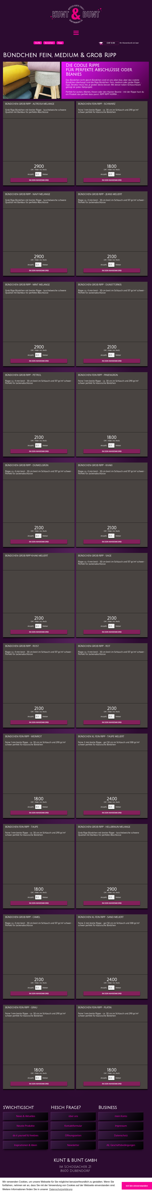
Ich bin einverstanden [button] (137, 1186)
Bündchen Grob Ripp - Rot (94, 646)
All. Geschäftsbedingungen (121, 1145)
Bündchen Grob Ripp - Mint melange (27, 284)
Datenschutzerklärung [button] (60, 1189)
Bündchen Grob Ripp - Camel (22, 917)
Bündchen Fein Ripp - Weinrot (23, 736)
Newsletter (73, 1145)
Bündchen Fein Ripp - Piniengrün (98, 374)
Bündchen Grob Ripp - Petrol (23, 374)
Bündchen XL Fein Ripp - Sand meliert (101, 917)
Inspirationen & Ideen (25, 1145)
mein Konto (121, 1116)
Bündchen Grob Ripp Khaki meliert (26, 555)
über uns (73, 1116)
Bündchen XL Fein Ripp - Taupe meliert (101, 736)
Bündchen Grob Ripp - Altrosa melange (29, 103)
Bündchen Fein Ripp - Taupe (21, 826)
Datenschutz (121, 1135)
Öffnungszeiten (73, 1135)
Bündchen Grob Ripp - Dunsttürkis (100, 284)
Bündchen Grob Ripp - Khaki (95, 465)
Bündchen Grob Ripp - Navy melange (27, 194)
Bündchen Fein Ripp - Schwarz (96, 103)
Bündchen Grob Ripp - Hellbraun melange (104, 826)
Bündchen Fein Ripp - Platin (94, 1007)
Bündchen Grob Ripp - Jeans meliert (100, 194)
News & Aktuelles (25, 1116)
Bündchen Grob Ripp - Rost (22, 646)
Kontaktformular (73, 1125)
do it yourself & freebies (25, 1135)
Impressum (121, 1125)
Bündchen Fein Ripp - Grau (21, 1007)
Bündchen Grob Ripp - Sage (94, 555)
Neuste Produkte (26, 1125)
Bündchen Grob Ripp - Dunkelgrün (26, 465)
